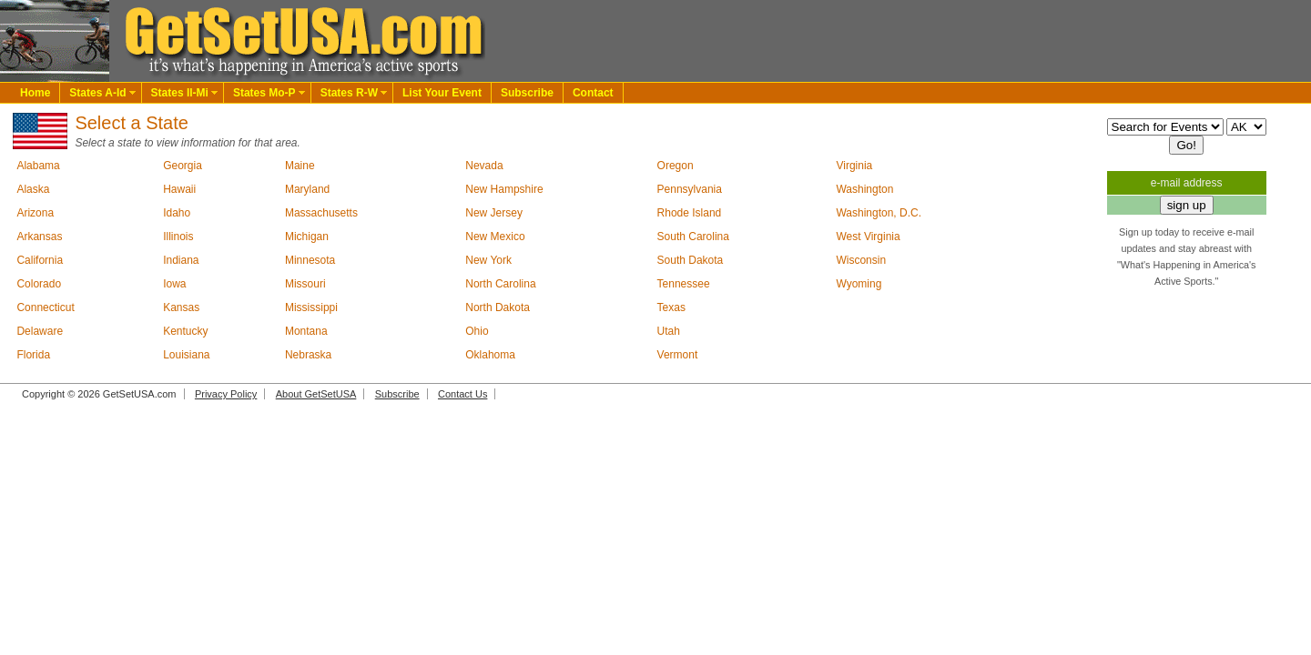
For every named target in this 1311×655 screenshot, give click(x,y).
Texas (671, 307)
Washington (864, 189)
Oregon (675, 165)
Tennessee (683, 283)
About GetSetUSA (316, 393)
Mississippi (311, 307)
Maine (300, 165)
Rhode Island (689, 213)
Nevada (484, 165)
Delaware (39, 331)
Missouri (305, 283)
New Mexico (494, 236)
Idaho (176, 213)
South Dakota (690, 260)
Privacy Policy (226, 393)
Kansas (181, 307)
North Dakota (497, 307)
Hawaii (179, 189)
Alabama (37, 165)
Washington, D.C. (878, 213)
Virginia (854, 165)
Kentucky (185, 331)
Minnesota (310, 260)
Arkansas (39, 236)
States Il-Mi (179, 92)
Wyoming (858, 283)
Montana (306, 331)
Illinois (178, 236)
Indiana (180, 260)
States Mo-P (264, 92)
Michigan (307, 236)
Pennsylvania (689, 189)
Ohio (476, 331)
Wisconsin (861, 260)
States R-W (349, 92)
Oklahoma (490, 354)
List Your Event (442, 92)
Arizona (35, 213)
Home (35, 92)
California (39, 260)
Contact (593, 92)
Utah (668, 331)
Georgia (182, 165)
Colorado (38, 283)
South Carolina (693, 236)
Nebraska (308, 354)
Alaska (32, 189)
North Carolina (500, 283)
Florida (33, 354)
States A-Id (97, 92)
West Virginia (867, 236)
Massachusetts (321, 213)
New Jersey (494, 213)
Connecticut (45, 307)
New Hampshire (504, 189)
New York (488, 260)
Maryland (307, 189)
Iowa (174, 283)
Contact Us (462, 393)
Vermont (677, 354)
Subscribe (527, 92)
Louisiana (186, 354)
